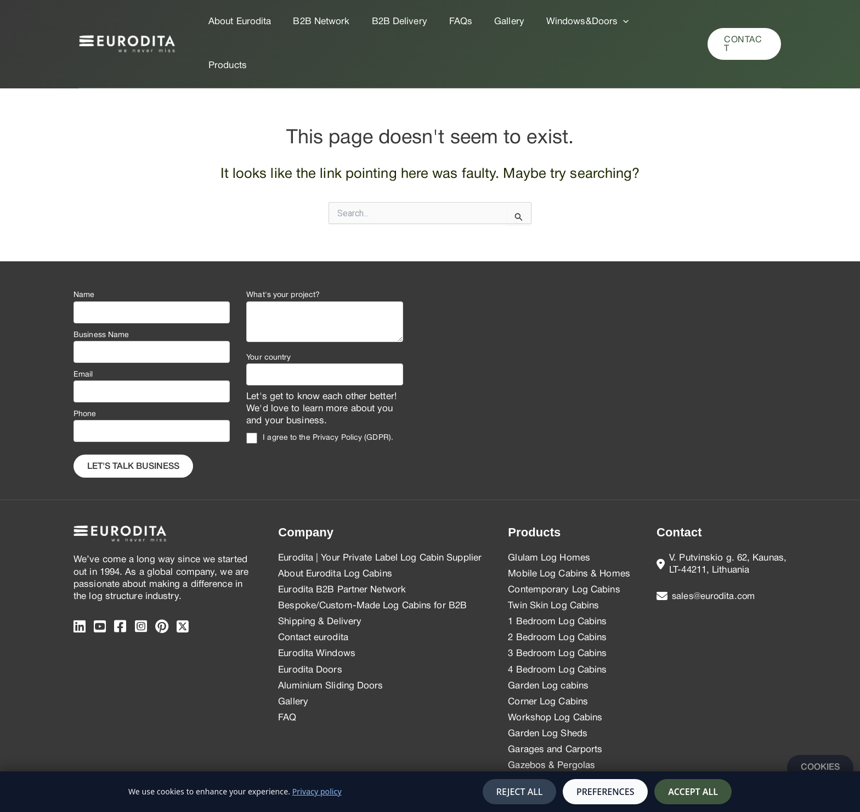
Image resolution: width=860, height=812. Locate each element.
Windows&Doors (572, 22)
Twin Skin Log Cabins (553, 562)
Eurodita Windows (316, 610)
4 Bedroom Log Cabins (557, 626)
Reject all (519, 792)
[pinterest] (161, 584)
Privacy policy (317, 791)
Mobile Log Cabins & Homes (569, 530)
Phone (85, 370)
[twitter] (183, 584)
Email (83, 330)
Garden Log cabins (548, 642)
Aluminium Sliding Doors (330, 642)
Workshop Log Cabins (555, 674)
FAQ (287, 674)
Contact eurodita (313, 594)
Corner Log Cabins (548, 658)
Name (83, 251)
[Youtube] (100, 584)
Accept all (693, 792)
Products (651, 22)
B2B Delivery (394, 22)
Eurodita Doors (310, 626)
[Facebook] (120, 584)
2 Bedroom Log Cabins (557, 594)
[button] (743, 21)
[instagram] (141, 584)
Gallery (498, 22)
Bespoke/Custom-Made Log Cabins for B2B (372, 562)
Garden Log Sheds (547, 690)
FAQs (451, 22)
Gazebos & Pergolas (551, 722)
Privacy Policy (337, 393)
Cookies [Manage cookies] (820, 767)
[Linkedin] (79, 584)
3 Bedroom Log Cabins (557, 610)
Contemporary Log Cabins (564, 546)
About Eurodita (241, 22)
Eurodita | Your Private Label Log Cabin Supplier (380, 514)
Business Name (101, 291)
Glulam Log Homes (549, 514)
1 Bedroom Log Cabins (557, 578)
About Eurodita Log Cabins (335, 530)
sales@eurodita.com (715, 552)
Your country (268, 313)
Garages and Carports (555, 706)
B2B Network (319, 22)
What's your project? (283, 251)
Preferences (605, 792)
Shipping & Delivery (319, 578)
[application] (608, 22)
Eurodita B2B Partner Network (342, 546)
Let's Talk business (133, 423)
